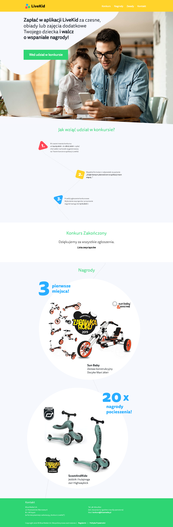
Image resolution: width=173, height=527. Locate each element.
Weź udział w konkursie (46, 55)
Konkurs (106, 6)
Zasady (130, 6)
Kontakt (141, 6)
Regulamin (82, 523)
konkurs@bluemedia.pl (101, 512)
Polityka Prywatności (97, 523)
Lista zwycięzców (86, 247)
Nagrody (118, 6)
